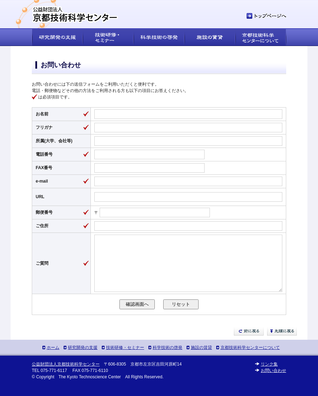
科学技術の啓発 (167, 358)
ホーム (53, 358)
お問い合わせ (273, 381)
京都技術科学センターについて (250, 358)
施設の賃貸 (201, 358)
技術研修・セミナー (125, 358)
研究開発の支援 (83, 358)
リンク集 (269, 374)
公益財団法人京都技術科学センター (66, 374)
